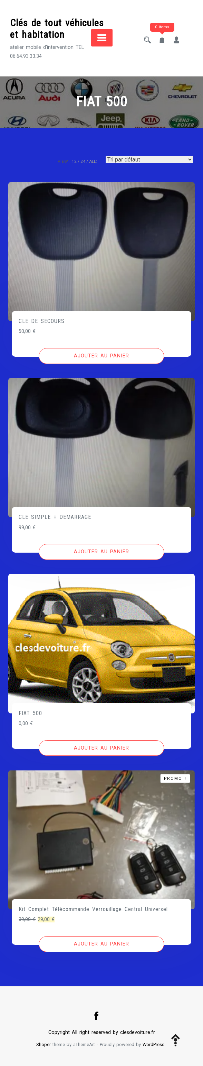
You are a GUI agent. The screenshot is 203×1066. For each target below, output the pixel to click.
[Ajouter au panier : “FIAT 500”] (101, 748)
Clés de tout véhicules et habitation (57, 28)
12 (74, 161)
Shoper (43, 1044)
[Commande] (149, 159)
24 (82, 161)
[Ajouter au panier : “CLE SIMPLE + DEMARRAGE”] (101, 552)
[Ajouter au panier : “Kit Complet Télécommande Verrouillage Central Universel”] (101, 944)
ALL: (93, 161)
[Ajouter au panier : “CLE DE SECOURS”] (101, 356)
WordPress (153, 1044)
